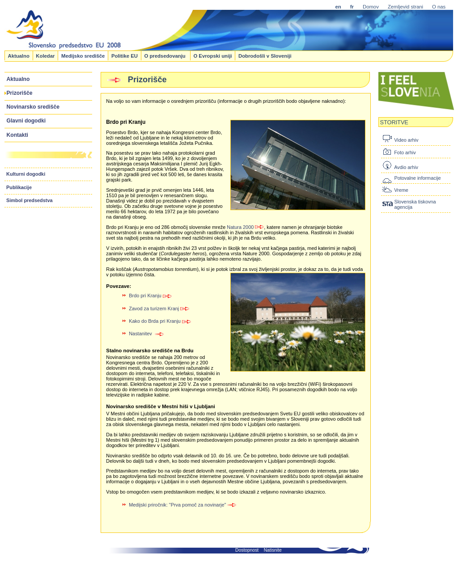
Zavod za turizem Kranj (159, 308)
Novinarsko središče (33, 107)
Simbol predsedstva (29, 200)
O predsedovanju (165, 55)
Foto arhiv (405, 152)
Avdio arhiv (406, 167)
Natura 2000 (245, 227)
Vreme (401, 190)
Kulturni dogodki (25, 174)
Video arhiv (406, 140)
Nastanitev (146, 333)
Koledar (45, 55)
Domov (371, 6)
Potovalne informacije (417, 178)
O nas (438, 6)
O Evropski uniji (212, 55)
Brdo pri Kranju (150, 295)
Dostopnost (247, 550)
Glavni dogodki (26, 121)
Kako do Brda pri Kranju (160, 321)
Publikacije (19, 187)
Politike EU (124, 55)
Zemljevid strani (405, 6)
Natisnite (273, 550)
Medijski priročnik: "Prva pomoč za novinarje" (183, 504)
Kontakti (17, 135)
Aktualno (18, 55)
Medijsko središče (83, 55)
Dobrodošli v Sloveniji (265, 55)
